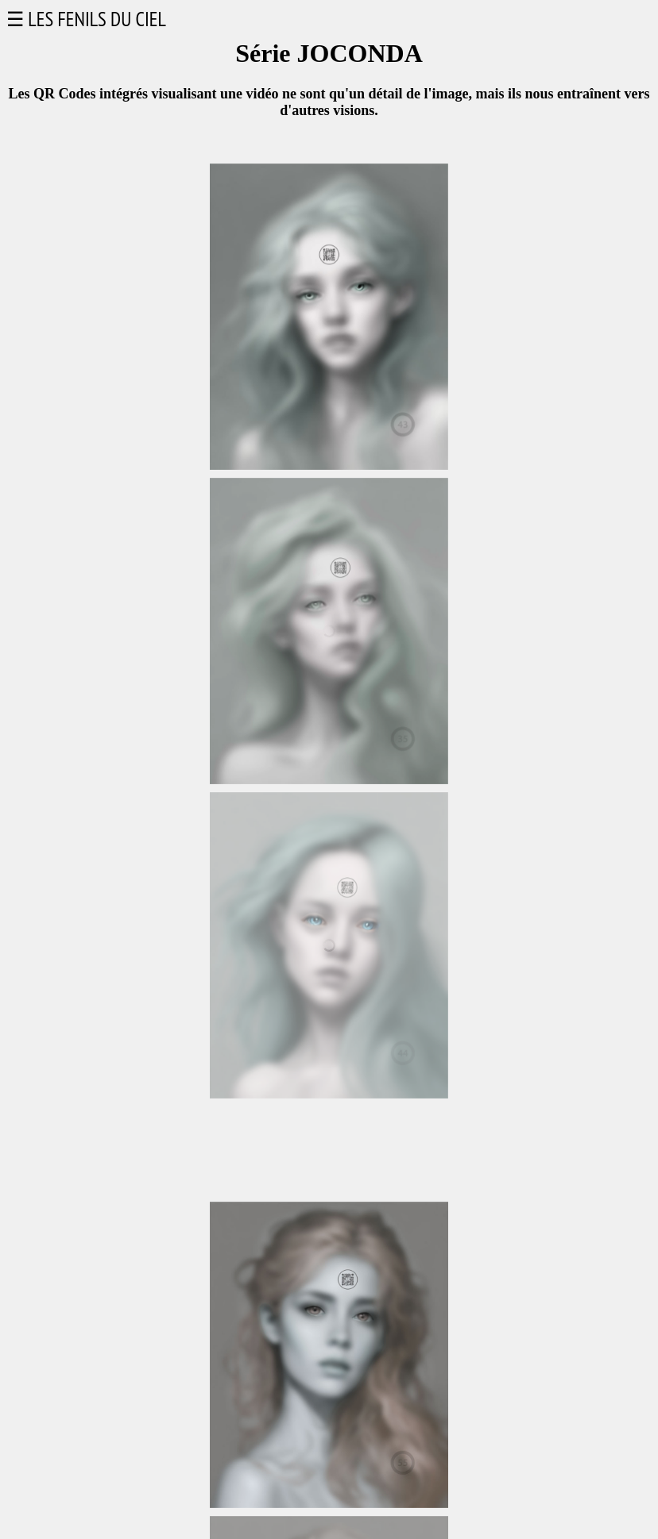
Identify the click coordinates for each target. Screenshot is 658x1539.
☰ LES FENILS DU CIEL (86, 19)
